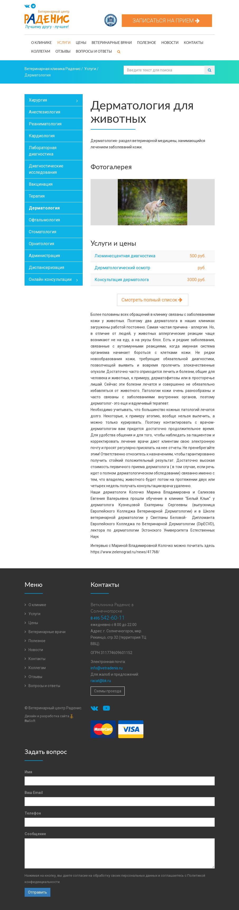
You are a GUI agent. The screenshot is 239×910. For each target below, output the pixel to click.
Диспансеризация (46, 267)
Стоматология (42, 231)
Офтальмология (44, 219)
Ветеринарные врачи (112, 43)
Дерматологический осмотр (122, 267)
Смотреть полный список (152, 300)
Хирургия (55, 100)
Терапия (37, 196)
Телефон (33, 813)
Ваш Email (34, 792)
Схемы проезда (107, 691)
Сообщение (35, 834)
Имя (28, 772)
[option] (153, 203)
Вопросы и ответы (94, 51)
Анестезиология (44, 112)
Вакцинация (41, 184)
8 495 (108, 618)
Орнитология (41, 243)
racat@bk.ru (101, 681)
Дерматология (44, 208)
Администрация (44, 255)
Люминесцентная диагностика (125, 255)
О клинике (41, 43)
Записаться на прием (167, 20)
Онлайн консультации (55, 280)
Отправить (37, 892)
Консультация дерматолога (122, 279)
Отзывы (63, 51)
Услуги (64, 43)
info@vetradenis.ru (107, 668)
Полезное (146, 43)
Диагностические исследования (46, 169)
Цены (81, 43)
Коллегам (40, 51)
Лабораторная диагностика (43, 151)
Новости (170, 43)
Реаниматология (45, 123)
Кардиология (42, 135)
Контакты (193, 43)
